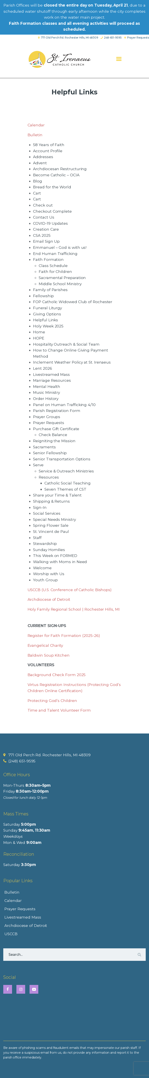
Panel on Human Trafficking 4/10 (64, 404)
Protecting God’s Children (52, 700)
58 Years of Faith (48, 144)
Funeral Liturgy (47, 308)
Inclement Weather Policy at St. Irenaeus (72, 362)
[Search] (139, 954)
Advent (40, 163)
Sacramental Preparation (62, 277)
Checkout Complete (52, 211)
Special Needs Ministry (54, 519)
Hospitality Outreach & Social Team (66, 344)
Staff (37, 537)
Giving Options (47, 314)
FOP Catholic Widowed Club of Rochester (72, 301)
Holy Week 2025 (48, 326)
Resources (49, 477)
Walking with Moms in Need (60, 561)
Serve (38, 465)
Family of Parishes (50, 289)
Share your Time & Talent (57, 495)
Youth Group (45, 580)
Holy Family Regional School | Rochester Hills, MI (74, 609)
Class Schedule (53, 265)
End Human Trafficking (55, 253)
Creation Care (46, 229)
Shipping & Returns (51, 501)
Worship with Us (48, 573)
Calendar (36, 125)
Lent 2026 (42, 368)
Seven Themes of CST (65, 489)
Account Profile (47, 150)
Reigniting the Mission (54, 440)
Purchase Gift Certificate (56, 428)
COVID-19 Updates (50, 223)
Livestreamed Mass (51, 374)
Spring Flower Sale (50, 525)
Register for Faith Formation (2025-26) (64, 635)
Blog (37, 181)
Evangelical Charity (45, 645)
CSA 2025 (41, 235)
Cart (37, 193)
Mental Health (46, 386)
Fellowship (43, 295)
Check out (43, 205)
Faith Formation (48, 259)
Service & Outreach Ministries (66, 471)
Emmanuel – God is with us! (59, 247)
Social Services (46, 513)
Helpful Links (45, 320)
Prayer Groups (46, 416)
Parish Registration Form (56, 410)
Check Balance (53, 434)
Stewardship (45, 543)
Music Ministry (46, 392)
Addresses (43, 156)
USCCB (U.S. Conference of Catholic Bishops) (70, 589)
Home (39, 332)
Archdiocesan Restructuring (60, 168)
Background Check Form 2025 (57, 674)
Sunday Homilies (49, 549)
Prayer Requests (48, 422)
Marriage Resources (52, 380)
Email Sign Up (46, 241)
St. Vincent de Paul (51, 531)
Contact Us (43, 217)
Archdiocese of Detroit (49, 599)
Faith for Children (55, 271)
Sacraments (44, 447)
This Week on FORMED (55, 555)
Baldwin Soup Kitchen (49, 655)
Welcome (42, 568)
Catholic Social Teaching (67, 483)
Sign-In (39, 507)
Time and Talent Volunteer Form (59, 710)
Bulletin (35, 135)
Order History (45, 398)
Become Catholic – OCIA (56, 175)
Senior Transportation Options (61, 459)
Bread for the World (52, 187)
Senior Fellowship (50, 453)
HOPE (38, 338)
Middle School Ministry (60, 283)
